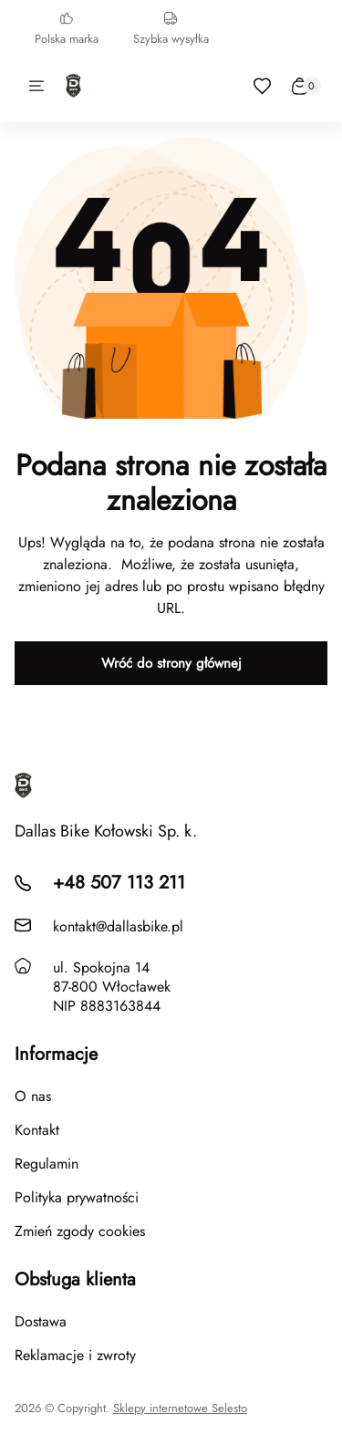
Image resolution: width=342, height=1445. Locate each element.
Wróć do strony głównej (171, 663)
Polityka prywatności (77, 1197)
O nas (33, 1096)
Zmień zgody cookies (80, 1231)
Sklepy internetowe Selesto (180, 1408)
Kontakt (37, 1129)
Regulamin (46, 1163)
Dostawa (41, 1321)
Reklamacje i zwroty (75, 1355)
